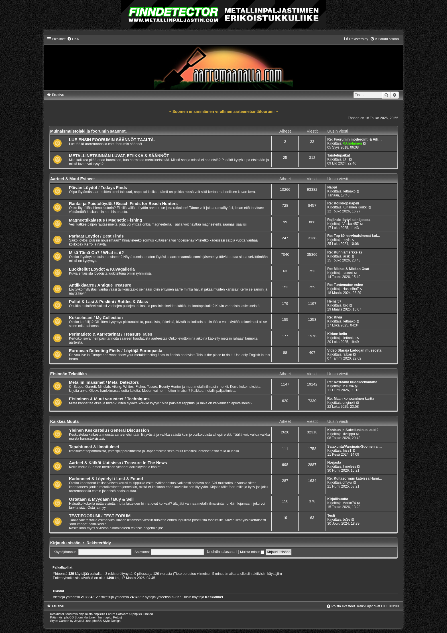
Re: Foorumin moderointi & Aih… (354, 139)
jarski (346, 256)
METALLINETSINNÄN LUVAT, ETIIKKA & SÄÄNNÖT (119, 155)
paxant (347, 273)
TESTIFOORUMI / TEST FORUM (100, 516)
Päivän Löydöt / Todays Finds (98, 187)
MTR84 (348, 386)
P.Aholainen (352, 143)
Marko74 (349, 503)
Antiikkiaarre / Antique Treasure (100, 285)
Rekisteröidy (98, 543)
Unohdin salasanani (222, 552)
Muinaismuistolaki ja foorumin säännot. (88, 131)
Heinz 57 (334, 301)
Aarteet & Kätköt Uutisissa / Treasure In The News (118, 462)
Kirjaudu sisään (65, 543)
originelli (348, 403)
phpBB (98, 614)
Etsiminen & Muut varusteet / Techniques (109, 399)
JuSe (346, 520)
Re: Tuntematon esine (345, 285)
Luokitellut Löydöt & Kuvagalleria (102, 269)
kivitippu (348, 434)
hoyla (346, 240)
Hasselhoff (350, 289)
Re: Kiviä (334, 317)
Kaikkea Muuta (64, 421)
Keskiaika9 (214, 597)
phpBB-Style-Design (106, 620)
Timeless (349, 466)
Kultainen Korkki (354, 207)
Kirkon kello (337, 334)
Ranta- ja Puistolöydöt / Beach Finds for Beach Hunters (123, 203)
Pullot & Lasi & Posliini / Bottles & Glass (108, 301)
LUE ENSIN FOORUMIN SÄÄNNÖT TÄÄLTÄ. (112, 139)
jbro (345, 305)
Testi (331, 516)
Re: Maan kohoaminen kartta (350, 399)
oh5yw (347, 482)
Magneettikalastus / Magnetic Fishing (105, 220)
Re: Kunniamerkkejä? (345, 252)
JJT (345, 159)
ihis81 (346, 451)
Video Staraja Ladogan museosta (354, 350)
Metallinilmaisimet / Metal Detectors (104, 382)
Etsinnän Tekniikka (68, 374)
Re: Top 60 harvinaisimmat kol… (353, 236)
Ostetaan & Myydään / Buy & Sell (101, 499)
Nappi (332, 187)
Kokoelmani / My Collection (96, 317)
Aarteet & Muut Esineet (72, 178)
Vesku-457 (350, 224)
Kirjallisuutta (337, 499)
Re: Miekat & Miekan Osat (348, 269)
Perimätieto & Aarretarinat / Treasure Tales (110, 334)
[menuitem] (73, 39)
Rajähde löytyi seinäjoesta (348, 220)
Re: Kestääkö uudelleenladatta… (354, 382)
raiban (347, 354)
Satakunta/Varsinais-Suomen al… (354, 447)
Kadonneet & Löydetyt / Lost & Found (106, 478)
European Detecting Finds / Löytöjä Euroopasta (115, 350)
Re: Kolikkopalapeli (343, 203)
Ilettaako (348, 191)
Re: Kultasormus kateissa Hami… (354, 478)
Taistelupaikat (338, 155)
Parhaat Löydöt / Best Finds (96, 236)
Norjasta (334, 462)
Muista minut (252, 552)
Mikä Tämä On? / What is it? (96, 252)
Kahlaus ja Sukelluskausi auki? (352, 430)
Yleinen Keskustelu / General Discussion (109, 430)
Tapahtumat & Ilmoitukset (94, 447)
